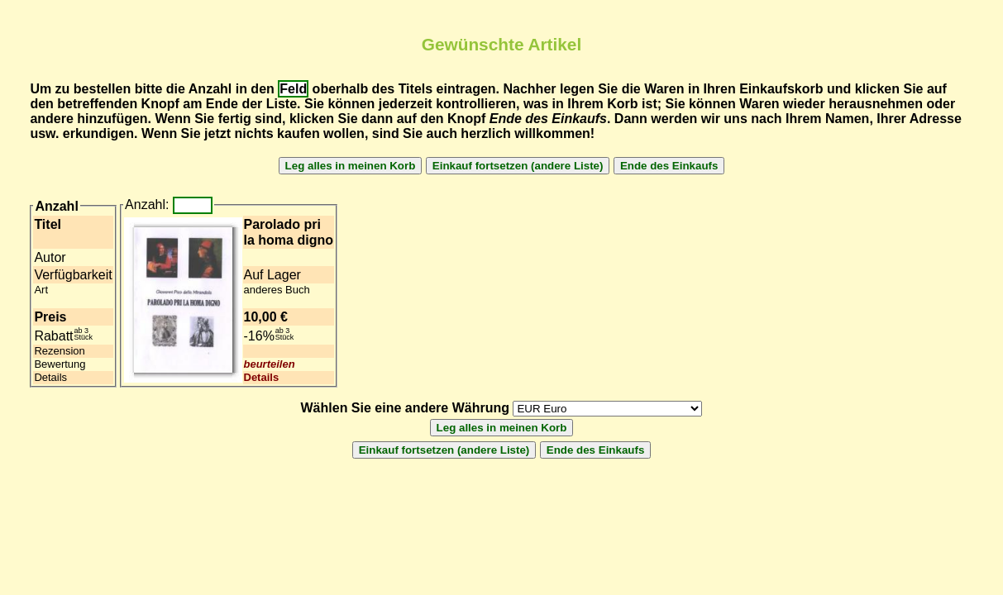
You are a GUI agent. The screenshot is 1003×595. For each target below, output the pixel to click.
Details (261, 377)
